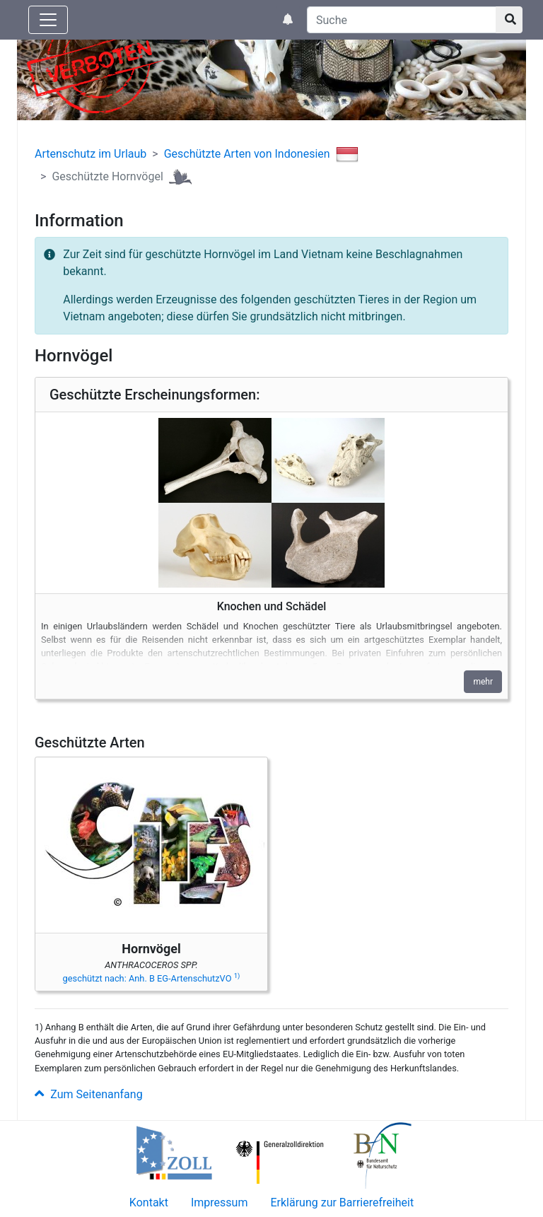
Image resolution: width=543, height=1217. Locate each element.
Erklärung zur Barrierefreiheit (342, 1202)
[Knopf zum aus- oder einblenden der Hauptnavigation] (48, 20)
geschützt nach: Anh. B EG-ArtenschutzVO (151, 978)
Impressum (219, 1202)
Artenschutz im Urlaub (90, 154)
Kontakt (148, 1202)
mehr (483, 682)
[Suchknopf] (509, 19)
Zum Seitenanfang (89, 1094)
